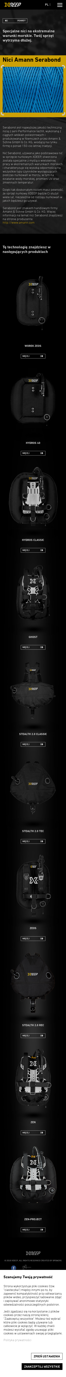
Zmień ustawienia (47, 1356)
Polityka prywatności (17, 1340)
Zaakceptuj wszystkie (42, 1367)
